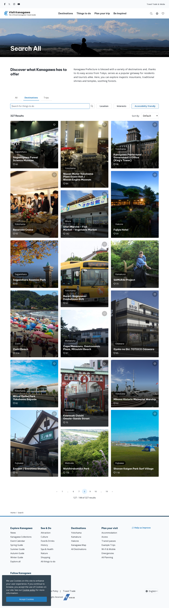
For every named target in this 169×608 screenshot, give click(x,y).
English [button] (151, 591)
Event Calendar (17, 541)
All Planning (107, 557)
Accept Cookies (26, 599)
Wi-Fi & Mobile (108, 549)
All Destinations (78, 549)
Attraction (45, 532)
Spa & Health (47, 549)
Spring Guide (16, 545)
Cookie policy (29, 590)
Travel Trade (69, 591)
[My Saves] (163, 13)
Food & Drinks (47, 541)
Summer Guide (17, 549)
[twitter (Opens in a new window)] (9, 4)
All (16, 97)
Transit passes (109, 541)
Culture (44, 536)
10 (96, 491)
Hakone (75, 541)
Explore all (15, 561)
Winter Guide (16, 557)
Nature (44, 553)
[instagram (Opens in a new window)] (14, 4)
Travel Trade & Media (156, 4)
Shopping (45, 557)
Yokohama (76, 532)
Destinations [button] (65, 13)
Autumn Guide (17, 553)
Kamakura (76, 536)
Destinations (31, 97)
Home (13, 512)
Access (105, 536)
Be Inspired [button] (120, 13)
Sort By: (135, 115)
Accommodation (109, 532)
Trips (46, 97)
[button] (157, 13)
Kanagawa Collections (21, 536)
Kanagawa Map (78, 545)
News (13, 532)
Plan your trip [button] (102, 13)
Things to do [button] (84, 13)
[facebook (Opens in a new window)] (4, 4)
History (44, 545)
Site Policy (53, 591)
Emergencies (108, 553)
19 (107, 491)
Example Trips (108, 545)
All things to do (48, 561)
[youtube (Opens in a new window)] (19, 4)
